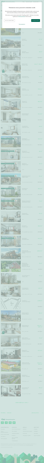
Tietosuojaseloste (22, 24)
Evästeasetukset (21, 16)
